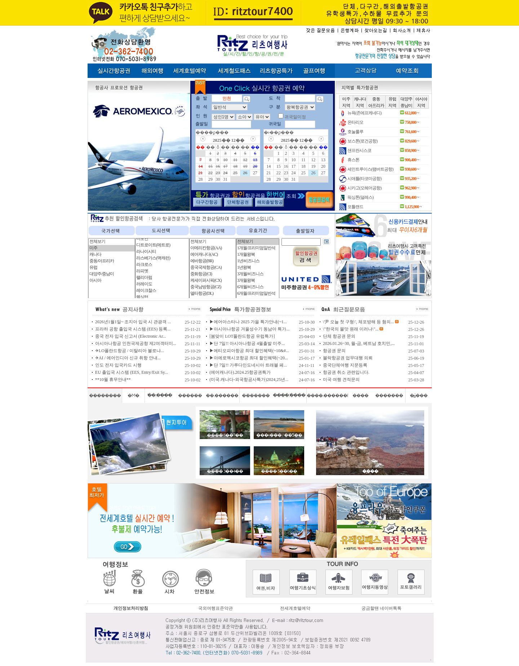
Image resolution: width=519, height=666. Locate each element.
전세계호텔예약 (295, 608)
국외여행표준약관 (215, 608)
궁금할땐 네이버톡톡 (381, 608)
